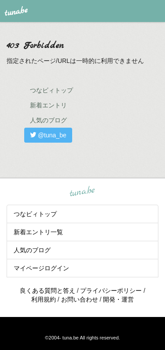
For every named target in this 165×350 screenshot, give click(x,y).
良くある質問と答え (47, 290)
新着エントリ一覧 (38, 232)
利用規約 (43, 299)
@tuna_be (48, 135)
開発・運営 (118, 299)
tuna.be (82, 191)
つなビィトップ (51, 90)
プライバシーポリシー (111, 290)
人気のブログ (48, 120)
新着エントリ (48, 105)
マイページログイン (41, 268)
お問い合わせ (79, 299)
